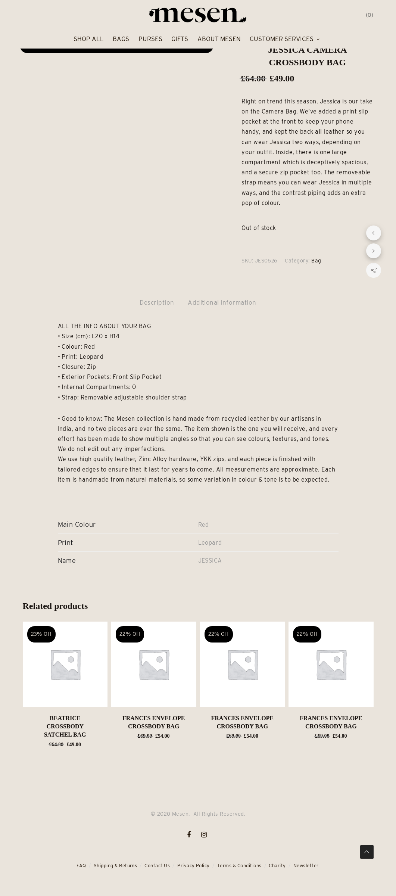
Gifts (179, 39)
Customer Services (282, 39)
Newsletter (306, 865)
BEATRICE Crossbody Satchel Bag (65, 726)
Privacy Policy (193, 865)
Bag (316, 261)
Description (157, 302)
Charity (277, 865)
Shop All (89, 39)
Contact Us (157, 865)
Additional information (222, 302)
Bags (121, 39)
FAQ (81, 865)
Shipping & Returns (115, 865)
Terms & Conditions (239, 865)
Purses (150, 39)
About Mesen (219, 39)
